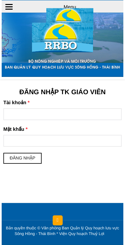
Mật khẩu (15, 129)
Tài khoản (16, 103)
